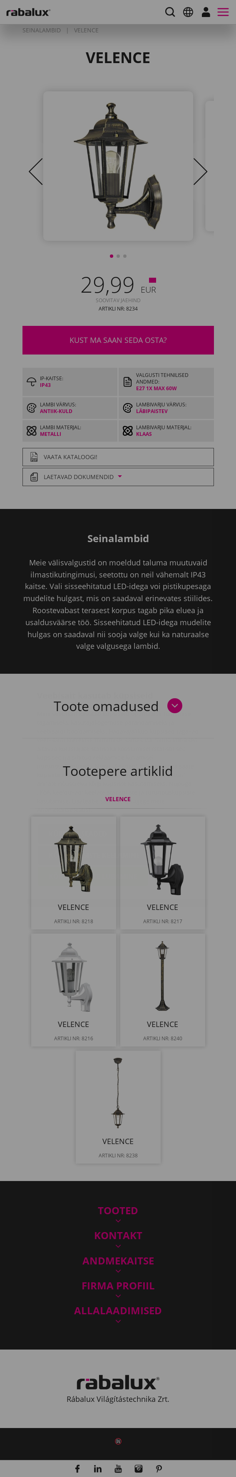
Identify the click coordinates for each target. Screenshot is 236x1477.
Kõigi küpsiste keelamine (94, 805)
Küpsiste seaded (78, 784)
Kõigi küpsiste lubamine (93, 826)
